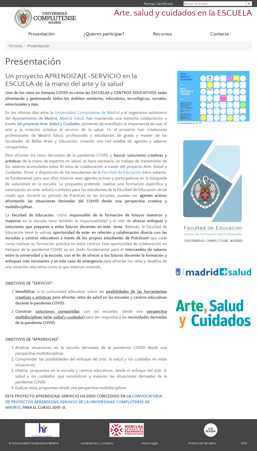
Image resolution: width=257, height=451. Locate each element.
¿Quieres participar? (104, 34)
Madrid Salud (72, 118)
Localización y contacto (97, 443)
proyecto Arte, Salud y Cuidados (51, 124)
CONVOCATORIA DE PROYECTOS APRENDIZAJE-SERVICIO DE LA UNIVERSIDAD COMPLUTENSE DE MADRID (83, 402)
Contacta (219, 34)
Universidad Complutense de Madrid (87, 112)
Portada (15, 46)
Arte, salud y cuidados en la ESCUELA (183, 13)
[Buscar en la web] (249, 3)
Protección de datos (202, 443)
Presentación (41, 34)
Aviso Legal (149, 443)
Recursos (162, 34)
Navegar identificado (158, 4)
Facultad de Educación (121, 172)
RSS (244, 443)
